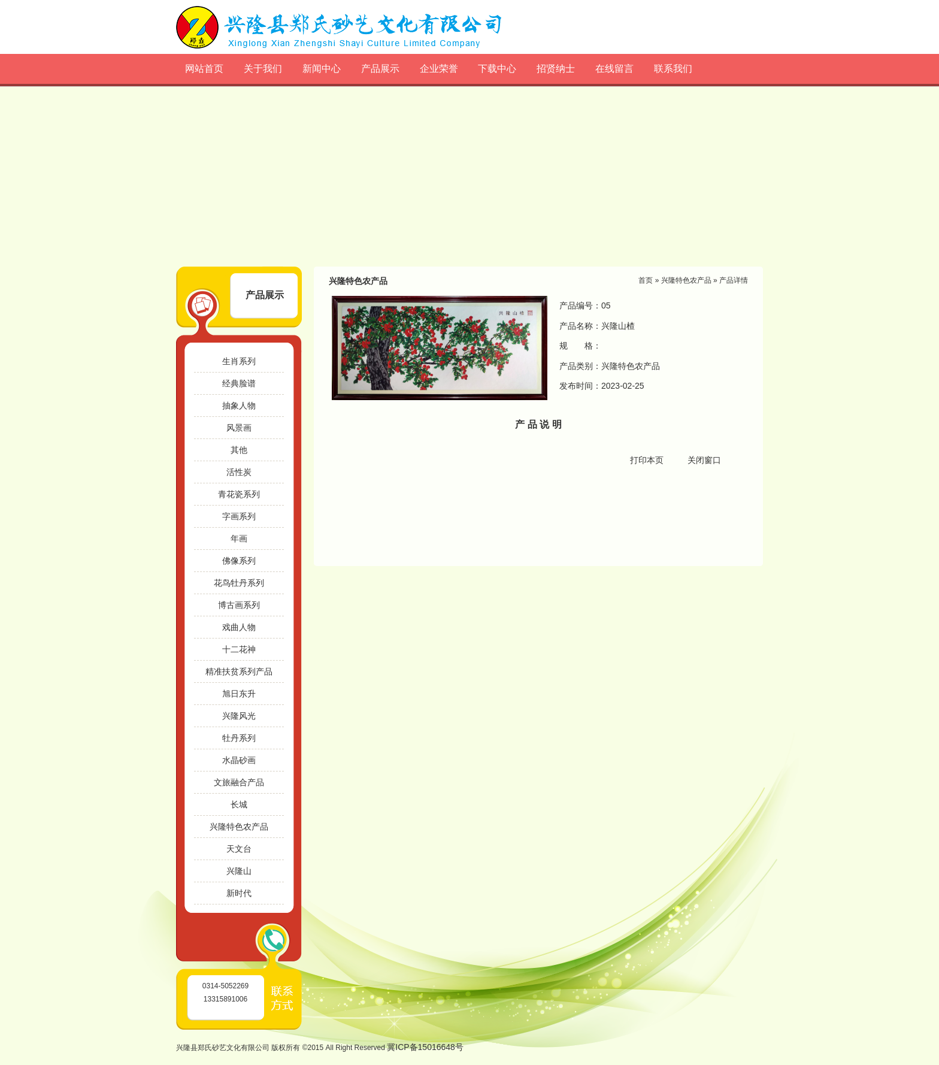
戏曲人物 (239, 627)
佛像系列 (239, 560)
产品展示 (380, 68)
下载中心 (497, 68)
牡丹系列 (239, 738)
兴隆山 (239, 871)
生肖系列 (239, 361)
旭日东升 (239, 693)
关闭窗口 (704, 460)
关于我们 (263, 68)
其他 (239, 450)
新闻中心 (321, 68)
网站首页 (204, 68)
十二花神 (239, 649)
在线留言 (614, 68)
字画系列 (239, 516)
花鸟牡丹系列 (239, 583)
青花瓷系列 (239, 494)
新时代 (239, 893)
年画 (239, 538)
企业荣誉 (439, 68)
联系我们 (673, 68)
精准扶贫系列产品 (238, 671)
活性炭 (239, 472)
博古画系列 (239, 605)
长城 (239, 804)
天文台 (239, 849)
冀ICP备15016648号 (425, 1047)
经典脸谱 (239, 383)
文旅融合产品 (239, 782)
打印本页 (647, 460)
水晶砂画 (239, 760)
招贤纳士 (556, 68)
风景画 (239, 427)
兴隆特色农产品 (239, 826)
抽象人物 (239, 405)
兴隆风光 (239, 716)
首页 (645, 280)
